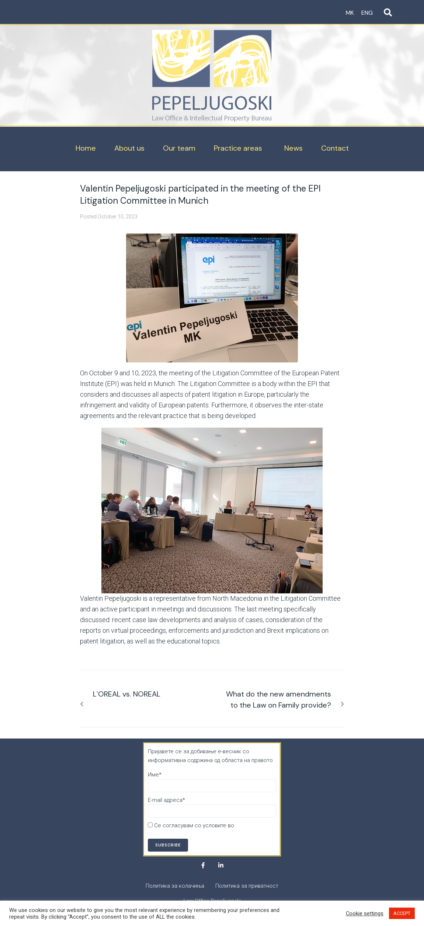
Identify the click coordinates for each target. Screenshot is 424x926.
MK (350, 13)
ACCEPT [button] (401, 913)
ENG (367, 13)
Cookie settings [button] (364, 913)
